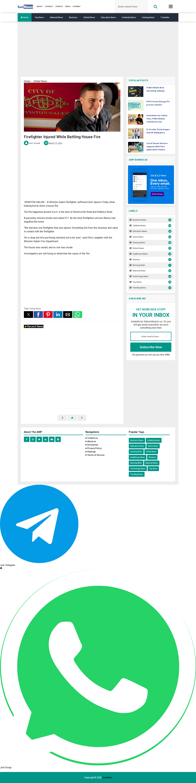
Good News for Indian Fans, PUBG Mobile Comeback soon (156, 118)
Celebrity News (129, 17)
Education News (108, 17)
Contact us (92, 438)
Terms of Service (95, 455)
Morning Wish (152, 265)
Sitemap (91, 451)
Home (24, 17)
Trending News (152, 288)
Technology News (152, 276)
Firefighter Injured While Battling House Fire (62, 137)
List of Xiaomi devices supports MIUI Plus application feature (157, 146)
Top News (39, 17)
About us (91, 441)
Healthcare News (152, 254)
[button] (28, 314)
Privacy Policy (94, 448)
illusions (152, 259)
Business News (152, 220)
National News (56, 17)
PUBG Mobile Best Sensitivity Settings (155, 89)
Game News (152, 237)
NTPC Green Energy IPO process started (158, 103)
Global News (89, 17)
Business (73, 17)
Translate (165, 17)
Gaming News (148, 17)
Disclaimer (92, 445)
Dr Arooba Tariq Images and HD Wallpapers (158, 131)
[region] (98, 51)
